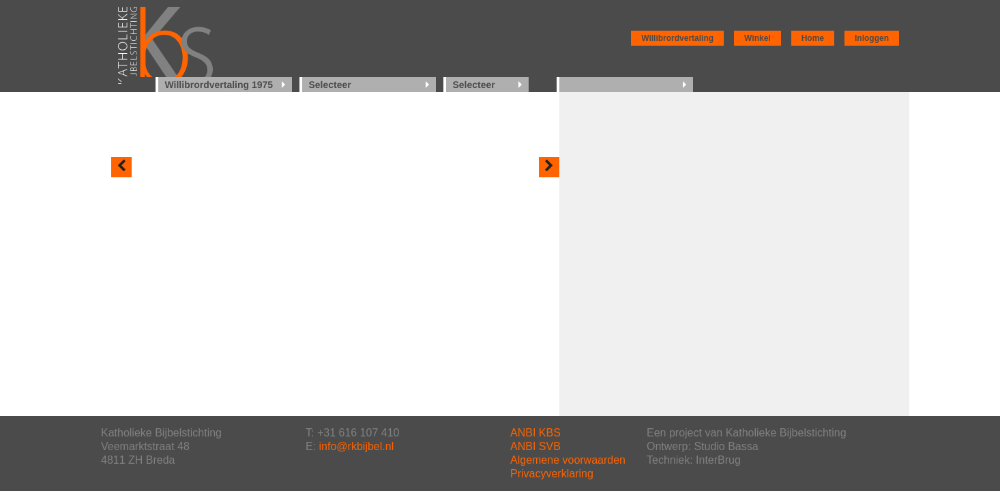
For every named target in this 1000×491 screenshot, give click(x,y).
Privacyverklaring (551, 473)
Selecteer (330, 84)
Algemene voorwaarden (568, 460)
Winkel (757, 38)
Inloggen (872, 38)
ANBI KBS (535, 432)
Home (813, 38)
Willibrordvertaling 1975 (219, 84)
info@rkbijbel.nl (356, 446)
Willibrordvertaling (677, 38)
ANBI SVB (535, 446)
